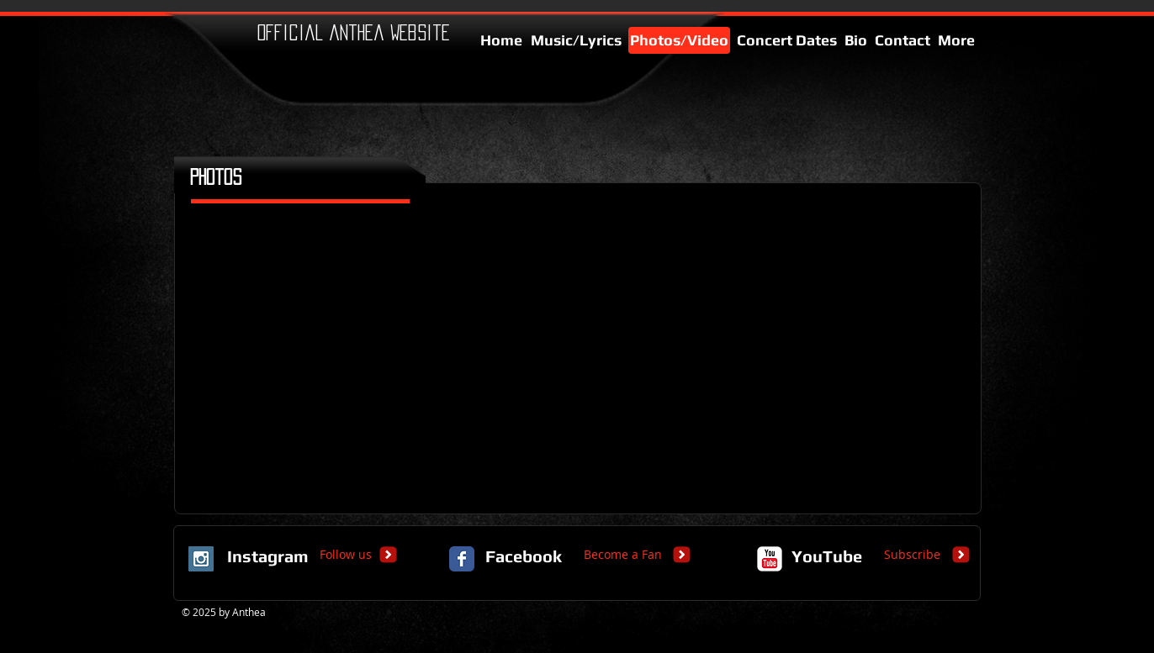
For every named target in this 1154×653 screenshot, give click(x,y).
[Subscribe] (912, 554)
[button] (286, 362)
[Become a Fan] (623, 554)
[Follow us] (346, 554)
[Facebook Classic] (461, 558)
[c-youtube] (769, 558)
